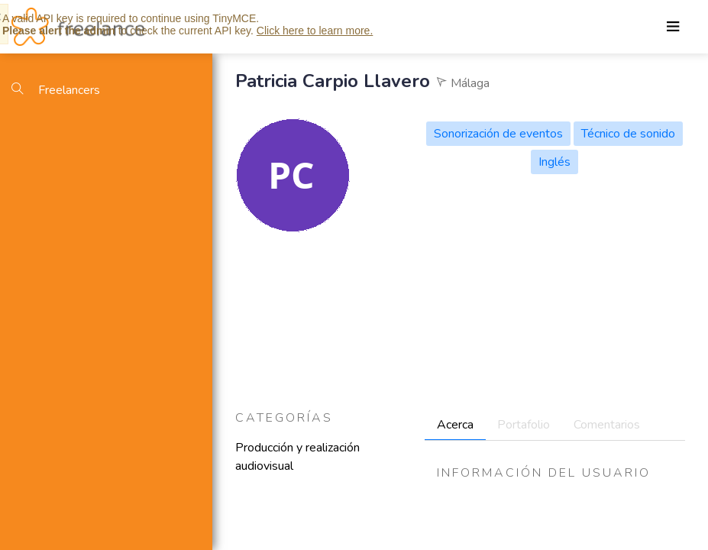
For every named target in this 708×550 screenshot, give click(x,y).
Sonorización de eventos (498, 133)
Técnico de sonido (628, 133)
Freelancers (55, 90)
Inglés (554, 162)
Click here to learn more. (315, 30)
